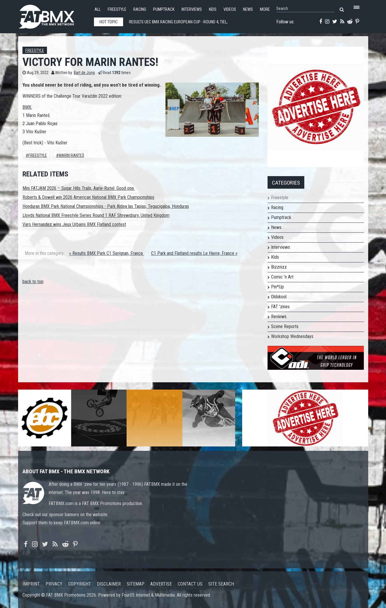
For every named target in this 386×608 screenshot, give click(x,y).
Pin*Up (277, 287)
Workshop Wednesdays (292, 336)
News (248, 9)
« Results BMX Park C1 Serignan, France (106, 253)
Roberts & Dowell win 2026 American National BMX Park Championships (88, 197)
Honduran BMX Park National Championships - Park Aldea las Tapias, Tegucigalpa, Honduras (105, 206)
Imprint (31, 584)
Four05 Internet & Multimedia (148, 595)
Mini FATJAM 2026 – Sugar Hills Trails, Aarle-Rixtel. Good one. (78, 188)
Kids (212, 9)
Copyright (79, 584)
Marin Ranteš (71, 155)
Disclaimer (109, 584)
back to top (32, 281)
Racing (139, 9)
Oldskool (279, 296)
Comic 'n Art (282, 277)
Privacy (54, 584)
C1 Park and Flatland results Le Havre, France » (194, 253)
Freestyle (117, 9)
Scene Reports (284, 326)
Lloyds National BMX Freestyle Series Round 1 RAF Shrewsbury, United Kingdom (96, 215)
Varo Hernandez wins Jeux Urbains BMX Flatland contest (74, 224)
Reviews (279, 316)
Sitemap (135, 584)
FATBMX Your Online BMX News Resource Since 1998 (53, 15)
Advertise (161, 584)
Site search (221, 584)
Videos (229, 9)
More (265, 9)
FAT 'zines (280, 306)
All (98, 9)
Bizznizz (279, 267)
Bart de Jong (84, 72)
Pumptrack (163, 9)
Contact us (190, 584)
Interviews (191, 9)
